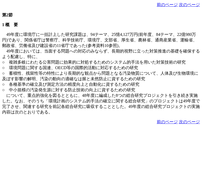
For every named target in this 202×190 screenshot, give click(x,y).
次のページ (189, 4)
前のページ (167, 4)
